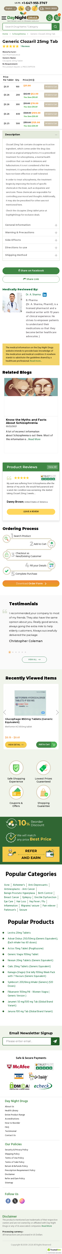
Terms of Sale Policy (14, 1162)
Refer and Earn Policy (15, 1178)
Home (5, 34)
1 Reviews (25, 46)
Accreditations (12, 1119)
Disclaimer (10, 1174)
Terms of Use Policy (14, 1158)
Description (12, 134)
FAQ (7, 1127)
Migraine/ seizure (30, 906)
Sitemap (9, 1183)
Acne (7, 885)
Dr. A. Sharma (33, 294)
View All (52, 467)
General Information (18, 224)
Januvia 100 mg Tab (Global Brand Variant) (30, 1012)
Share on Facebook (31, 271)
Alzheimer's (19, 885)
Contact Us (10, 1135)
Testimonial (10, 1131)
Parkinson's (10, 910)
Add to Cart (51, 86)
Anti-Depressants (38, 885)
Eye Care (8, 902)
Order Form (29, 583)
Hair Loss (21, 902)
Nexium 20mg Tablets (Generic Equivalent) (30, 960)
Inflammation (11, 906)
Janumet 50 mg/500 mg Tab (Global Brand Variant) (30, 1004)
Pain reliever (49, 906)
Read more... (36, 361)
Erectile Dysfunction (45, 897)
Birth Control (45, 893)
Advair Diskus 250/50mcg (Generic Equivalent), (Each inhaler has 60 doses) (33, 941)
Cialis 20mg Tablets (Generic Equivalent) (29, 967)
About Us (9, 1106)
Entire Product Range (15, 1115)
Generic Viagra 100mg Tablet (23, 954)
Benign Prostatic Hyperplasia (19, 893)
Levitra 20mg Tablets (19, 933)
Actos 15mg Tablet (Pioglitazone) (25, 949)
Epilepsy (26, 897)
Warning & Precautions (19, 232)
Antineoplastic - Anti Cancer (19, 889)
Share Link (31, 279)
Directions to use (16, 247)
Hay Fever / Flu (37, 902)
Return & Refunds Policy (16, 1166)
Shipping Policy (12, 1154)
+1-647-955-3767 (34, 3)
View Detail (14, 744)
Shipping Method (16, 255)
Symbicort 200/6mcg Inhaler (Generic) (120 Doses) (30, 984)
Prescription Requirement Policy (20, 1170)
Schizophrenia (19, 34)
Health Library (11, 1110)
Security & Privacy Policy (16, 1150)
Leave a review (31, 511)
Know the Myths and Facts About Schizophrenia (26, 421)
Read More (34, 439)
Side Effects (13, 239)
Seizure (23, 910)
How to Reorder (12, 1123)
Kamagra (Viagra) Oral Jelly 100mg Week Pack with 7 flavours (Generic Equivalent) (31, 974)
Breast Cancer (11, 897)
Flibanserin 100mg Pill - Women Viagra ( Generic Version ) (28, 994)
